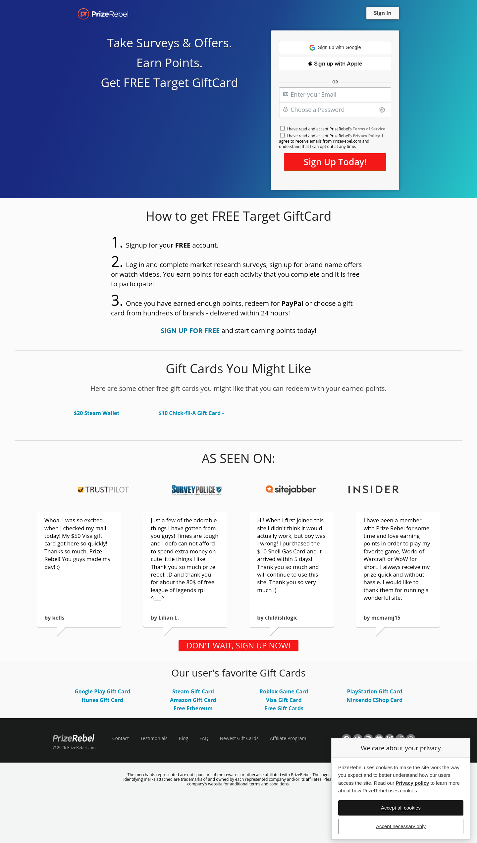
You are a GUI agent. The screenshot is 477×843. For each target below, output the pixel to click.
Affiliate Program (288, 738)
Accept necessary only (401, 826)
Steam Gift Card (193, 691)
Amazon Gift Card (193, 700)
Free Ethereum (193, 708)
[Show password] (382, 110)
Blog (183, 738)
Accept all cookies (401, 808)
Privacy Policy (366, 136)
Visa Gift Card (284, 700)
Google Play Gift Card (102, 691)
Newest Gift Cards (239, 738)
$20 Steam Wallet (97, 413)
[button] (335, 47)
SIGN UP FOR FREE (190, 330)
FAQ (203, 738)
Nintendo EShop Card (374, 700)
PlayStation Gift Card (374, 691)
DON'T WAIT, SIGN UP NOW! (238, 645)
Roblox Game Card (284, 691)
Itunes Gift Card (102, 700)
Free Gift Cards (283, 708)
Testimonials (153, 738)
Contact (120, 738)
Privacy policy (412, 783)
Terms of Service (369, 129)
